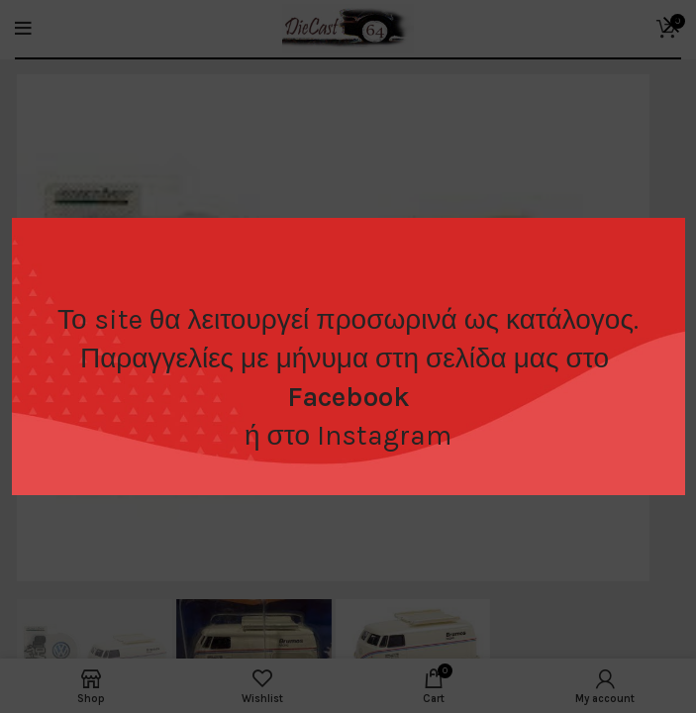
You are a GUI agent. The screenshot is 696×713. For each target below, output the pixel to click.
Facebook (348, 396)
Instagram (384, 435)
